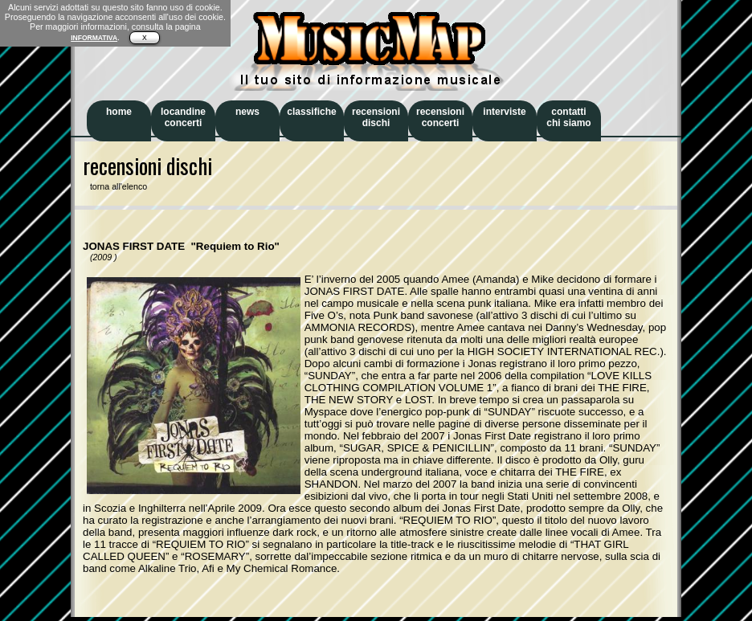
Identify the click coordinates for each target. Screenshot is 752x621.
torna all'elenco (115, 186)
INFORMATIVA (94, 38)
